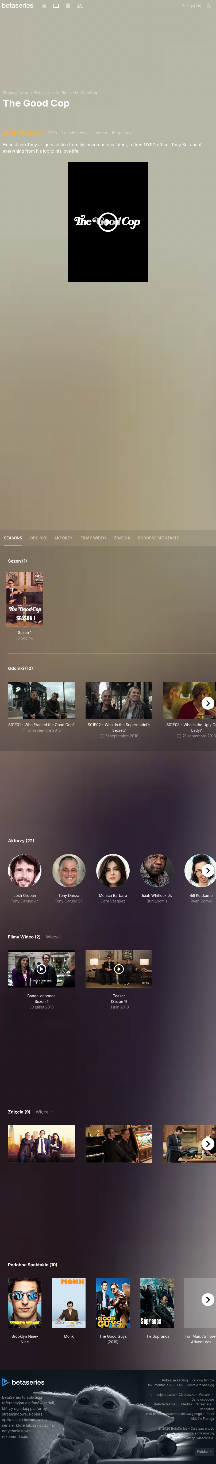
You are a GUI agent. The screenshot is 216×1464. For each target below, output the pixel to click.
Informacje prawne (161, 1395)
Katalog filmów (203, 1380)
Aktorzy (63, 538)
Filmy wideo (93, 538)
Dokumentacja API (160, 1385)
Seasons (13, 538)
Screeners (203, 1404)
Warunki (205, 1395)
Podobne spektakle (158, 538)
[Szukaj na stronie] (209, 6)
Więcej (53, 937)
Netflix (61, 92)
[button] (24, 881)
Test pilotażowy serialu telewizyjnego (173, 1414)
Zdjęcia (122, 538)
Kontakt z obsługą (200, 1385)
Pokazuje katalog (175, 1380)
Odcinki (38, 538)
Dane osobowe (202, 1399)
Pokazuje (42, 92)
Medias (186, 1404)
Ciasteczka (187, 1395)
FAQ (180, 1385)
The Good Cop (85, 92)
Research (207, 1409)
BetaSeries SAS (166, 1404)
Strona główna (15, 92)
